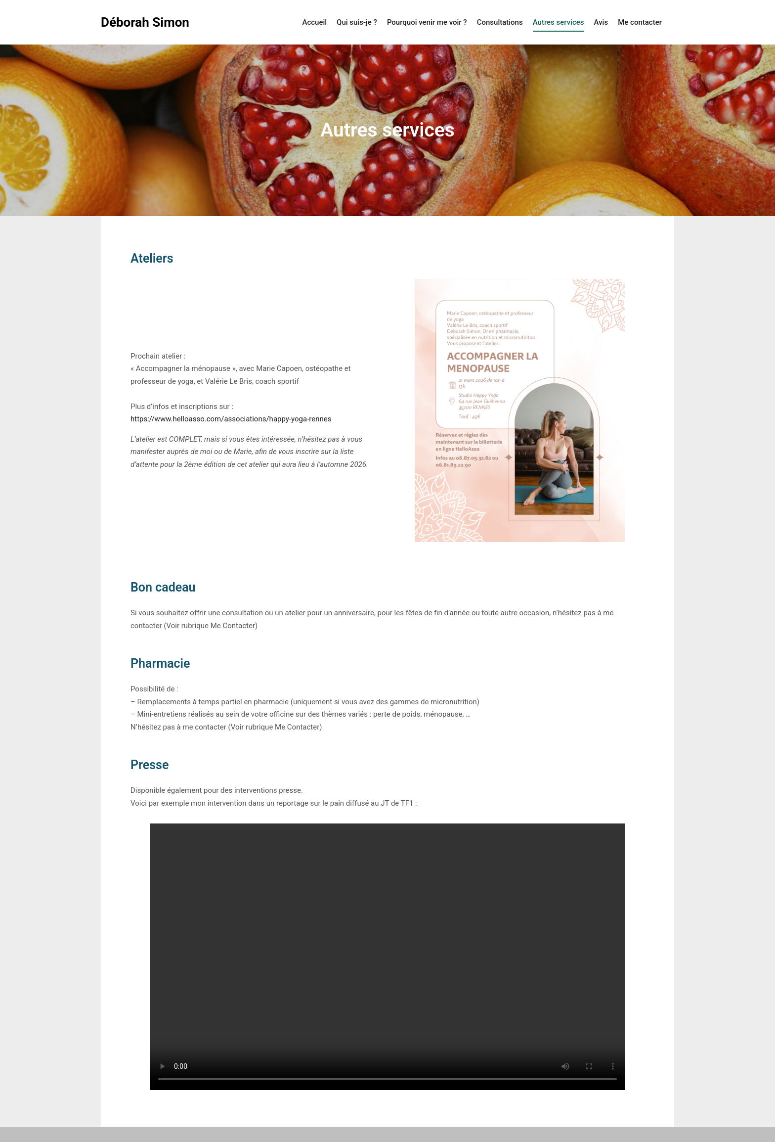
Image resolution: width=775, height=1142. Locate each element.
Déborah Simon (145, 22)
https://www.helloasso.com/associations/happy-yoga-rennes (230, 418)
